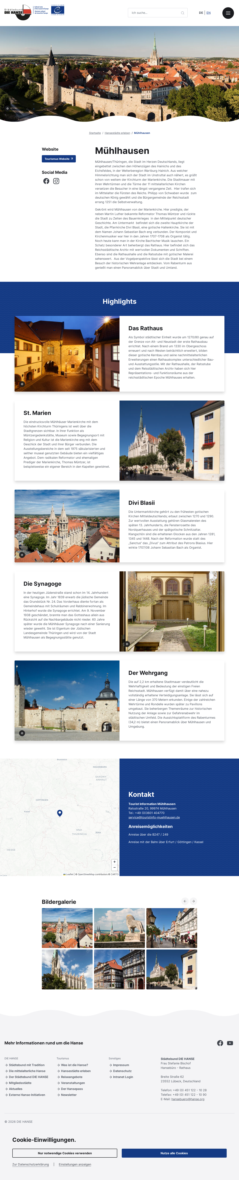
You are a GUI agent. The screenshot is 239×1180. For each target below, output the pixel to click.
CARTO (115, 874)
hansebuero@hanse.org (187, 1099)
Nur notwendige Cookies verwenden (65, 1153)
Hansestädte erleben (117, 132)
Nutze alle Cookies (174, 1153)
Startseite (95, 132)
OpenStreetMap (86, 874)
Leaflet (68, 874)
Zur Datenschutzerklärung (30, 1164)
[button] (60, 813)
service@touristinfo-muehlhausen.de (154, 817)
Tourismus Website (59, 158)
